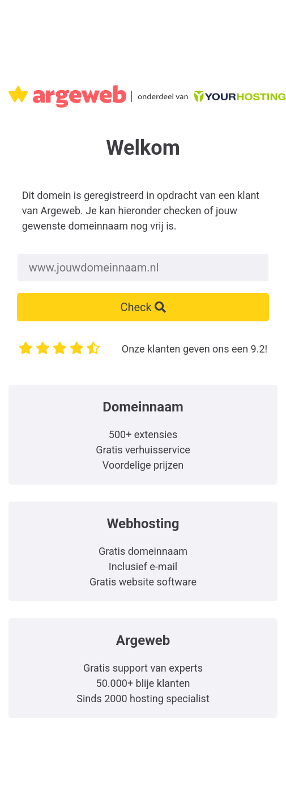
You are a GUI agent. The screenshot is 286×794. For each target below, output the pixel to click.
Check (142, 307)
